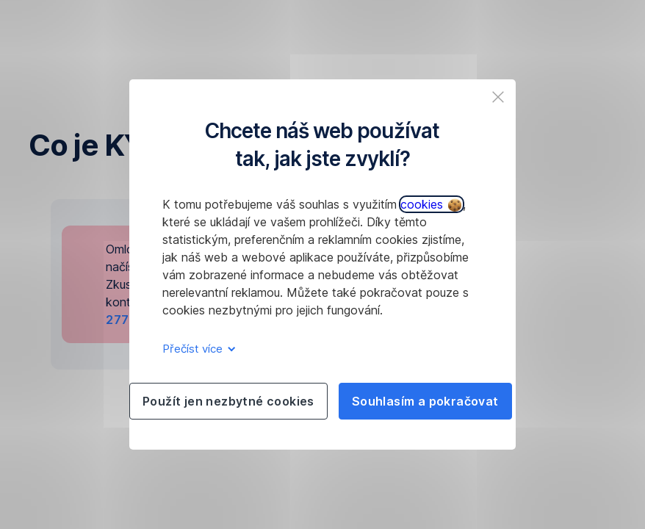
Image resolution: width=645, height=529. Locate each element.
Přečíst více (196, 349)
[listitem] (498, 97)
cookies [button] (430, 204)
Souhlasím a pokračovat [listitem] (425, 401)
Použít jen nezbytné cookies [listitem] (228, 401)
